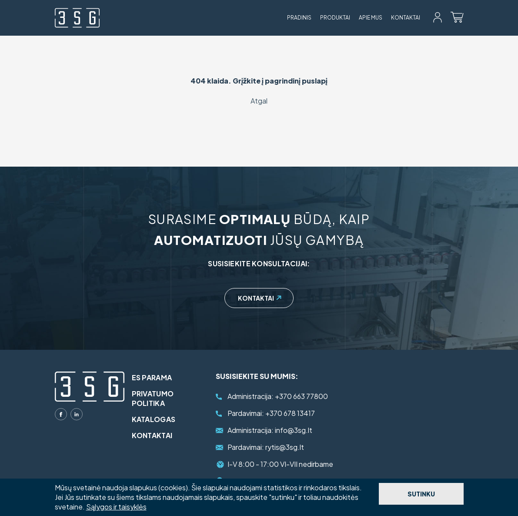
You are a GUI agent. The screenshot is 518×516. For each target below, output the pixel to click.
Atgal (259, 100)
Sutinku (421, 494)
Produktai (335, 17)
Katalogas (159, 419)
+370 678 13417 (271, 413)
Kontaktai (405, 17)
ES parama (157, 377)
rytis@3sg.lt (265, 447)
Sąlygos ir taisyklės (116, 506)
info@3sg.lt (269, 430)
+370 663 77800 (277, 396)
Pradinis (299, 17)
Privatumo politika (158, 398)
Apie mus (370, 17)
